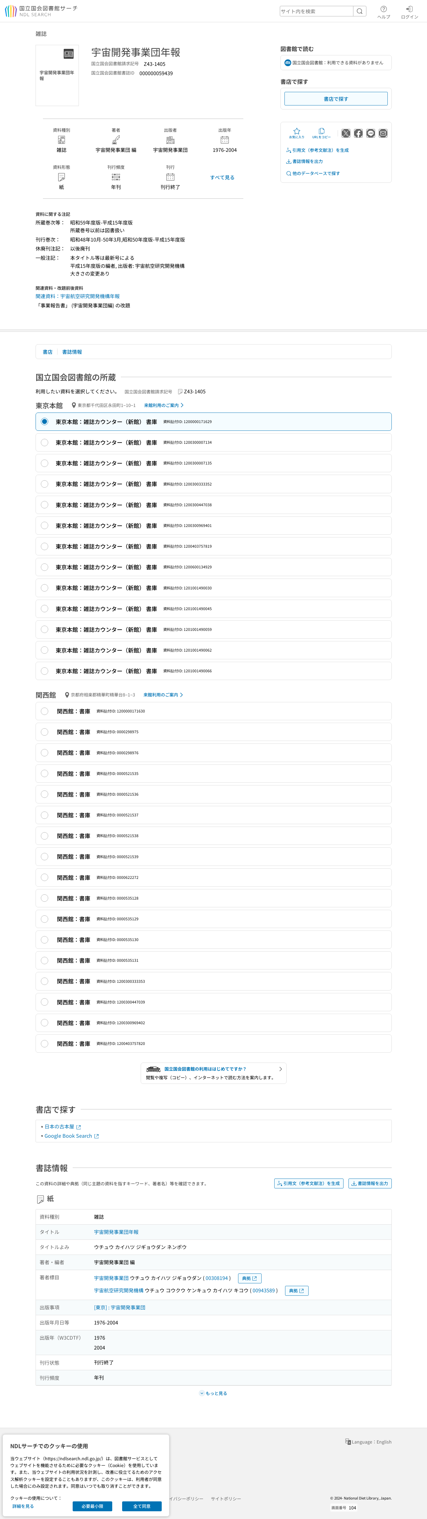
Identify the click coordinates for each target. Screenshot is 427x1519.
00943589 (264, 1290)
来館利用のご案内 (165, 405)
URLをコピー (321, 133)
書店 (48, 351)
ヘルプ (383, 11)
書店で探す (336, 98)
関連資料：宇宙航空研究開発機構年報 (78, 296)
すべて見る (222, 177)
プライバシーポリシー (181, 1498)
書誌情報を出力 (304, 161)
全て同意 (142, 1506)
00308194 (217, 1278)
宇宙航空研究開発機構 (118, 1290)
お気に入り (297, 133)
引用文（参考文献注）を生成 (317, 150)
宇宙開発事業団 (111, 1278)
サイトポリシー (226, 1498)
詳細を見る (23, 1506)
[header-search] (323, 11)
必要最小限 (92, 1506)
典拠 (250, 1278)
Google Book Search (72, 1135)
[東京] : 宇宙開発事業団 (119, 1307)
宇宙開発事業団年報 (116, 1231)
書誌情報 (72, 351)
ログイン (409, 11)
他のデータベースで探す (313, 173)
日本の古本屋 (63, 1126)
